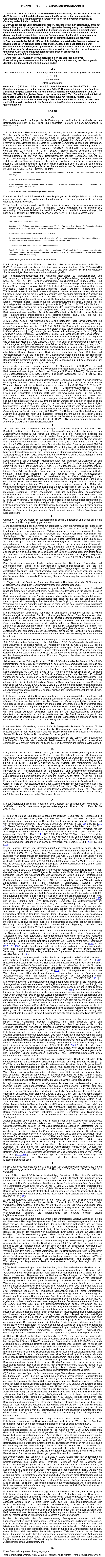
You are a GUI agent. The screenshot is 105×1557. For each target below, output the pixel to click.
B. (52, 749)
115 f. (38, 834)
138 (85, 823)
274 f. (73, 1045)
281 (89, 842)
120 (22, 1196)
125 (98, 898)
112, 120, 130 (11, 946)
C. (52, 800)
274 (70, 989)
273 (98, 960)
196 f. (95, 978)
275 (91, 943)
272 (6, 844)
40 (25, 954)
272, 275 (21, 1154)
